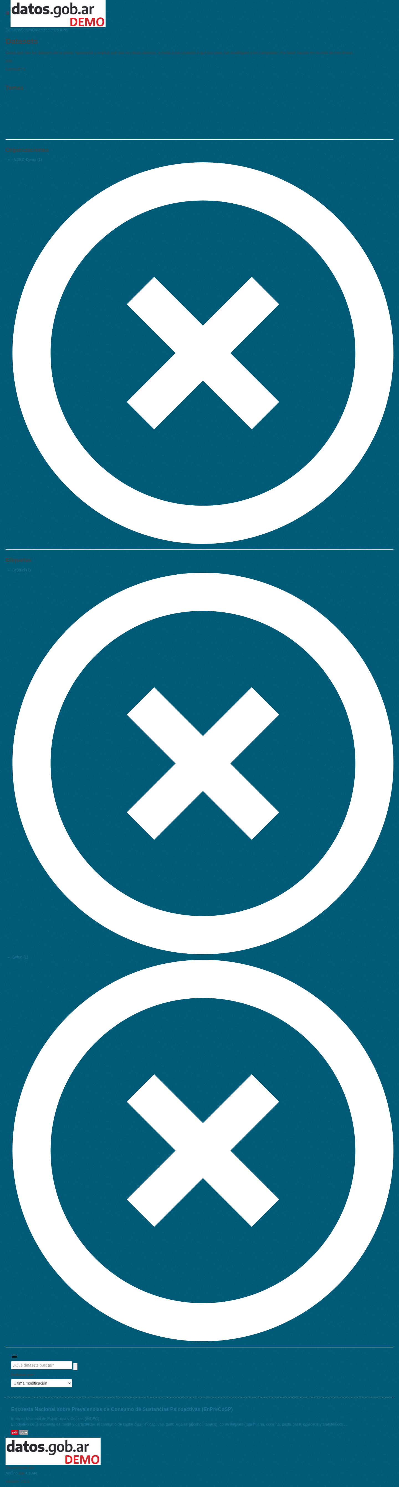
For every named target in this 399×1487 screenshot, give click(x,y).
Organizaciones (45, 30)
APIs (63, 30)
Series (26, 30)
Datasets (13, 30)
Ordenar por (22, 1375)
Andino (12, 1473)
